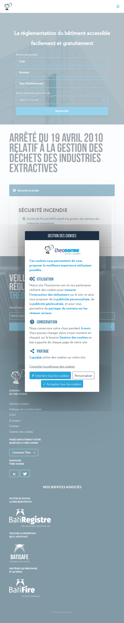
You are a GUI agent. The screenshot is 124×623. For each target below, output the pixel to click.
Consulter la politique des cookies (52, 366)
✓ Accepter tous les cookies (62, 384)
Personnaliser (83, 375)
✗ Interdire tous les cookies (50, 375)
